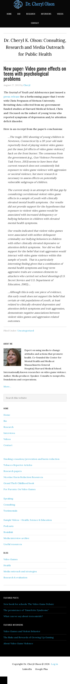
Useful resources (13, 544)
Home (7, 414)
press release (12, 96)
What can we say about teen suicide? (23, 616)
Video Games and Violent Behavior (22, 631)
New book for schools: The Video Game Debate (29, 604)
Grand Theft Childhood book (19, 483)
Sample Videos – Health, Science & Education (28, 520)
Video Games (11, 559)
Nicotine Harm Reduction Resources (23, 477)
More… (7, 386)
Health (7, 565)
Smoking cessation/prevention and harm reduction (31, 459)
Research (8, 427)
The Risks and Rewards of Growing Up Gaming (29, 637)
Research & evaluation (15, 577)
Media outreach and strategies (20, 571)
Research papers (13, 471)
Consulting (9, 504)
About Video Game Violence (18, 643)
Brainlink (8, 532)
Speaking (8, 498)
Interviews (9, 433)
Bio (5, 421)
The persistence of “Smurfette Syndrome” (26, 610)
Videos (7, 439)
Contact (8, 445)
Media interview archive (16, 538)
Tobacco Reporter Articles (18, 465)
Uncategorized (25, 330)
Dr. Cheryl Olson (35, 4)
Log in (54, 664)
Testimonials (10, 510)
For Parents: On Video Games (20, 489)
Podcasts (8, 526)
